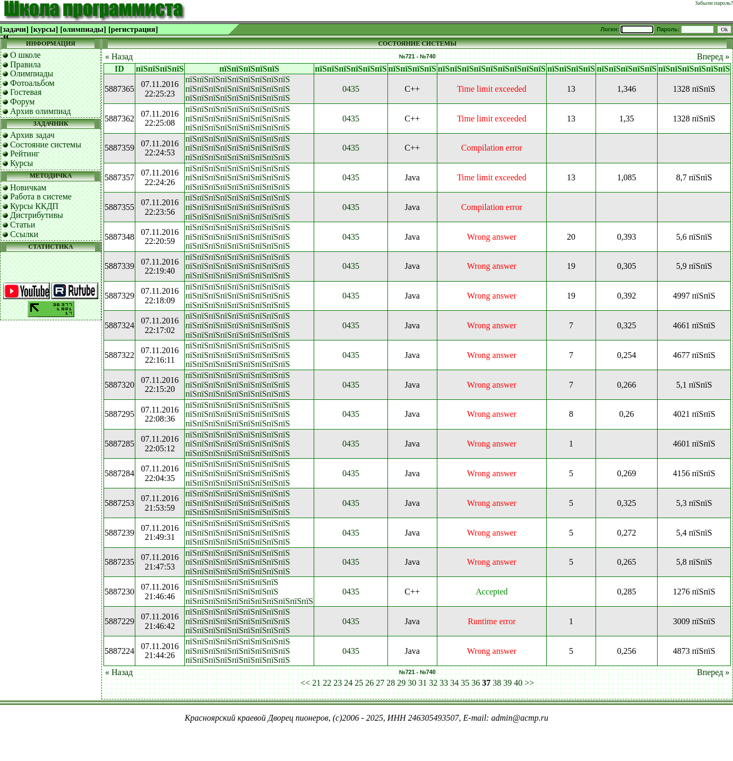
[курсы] (44, 29)
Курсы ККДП (34, 206)
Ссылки (24, 234)
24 (348, 682)
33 (443, 682)
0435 (350, 88)
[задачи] (14, 29)
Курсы (21, 163)
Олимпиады (31, 73)
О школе (25, 54)
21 (316, 682)
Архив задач (32, 134)
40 (518, 682)
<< (305, 682)
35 (465, 682)
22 (327, 682)
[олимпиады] (83, 29)
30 (412, 682)
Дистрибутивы (36, 215)
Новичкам (28, 187)
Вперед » (713, 56)
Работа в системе (41, 196)
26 (369, 682)
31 (422, 682)
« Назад (119, 56)
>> (529, 682)
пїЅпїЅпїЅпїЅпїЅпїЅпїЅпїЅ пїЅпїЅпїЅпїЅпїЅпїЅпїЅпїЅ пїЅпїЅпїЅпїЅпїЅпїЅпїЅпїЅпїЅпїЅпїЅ (249, 591)
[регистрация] (133, 29)
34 (454, 682)
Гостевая (25, 92)
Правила (25, 64)
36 (475, 682)
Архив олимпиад (40, 111)
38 (497, 682)
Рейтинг (24, 153)
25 (359, 682)
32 (433, 682)
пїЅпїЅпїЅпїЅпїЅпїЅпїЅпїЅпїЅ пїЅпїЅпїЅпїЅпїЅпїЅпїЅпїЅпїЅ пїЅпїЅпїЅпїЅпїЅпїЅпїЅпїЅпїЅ (237, 88)
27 (380, 682)
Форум (22, 101)
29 (401, 682)
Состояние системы (45, 144)
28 (390, 682)
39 (507, 682)
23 (337, 682)
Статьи (22, 224)
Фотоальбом (32, 83)
